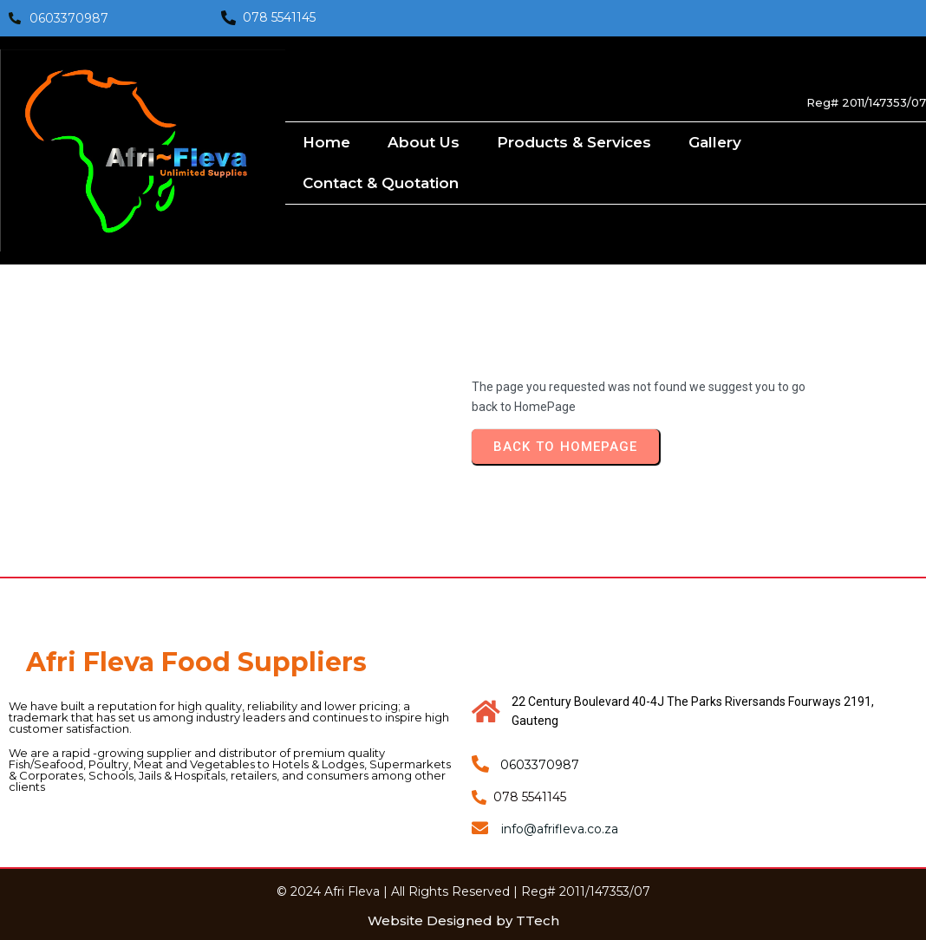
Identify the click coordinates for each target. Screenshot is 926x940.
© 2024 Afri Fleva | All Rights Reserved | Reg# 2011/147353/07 (463, 891)
